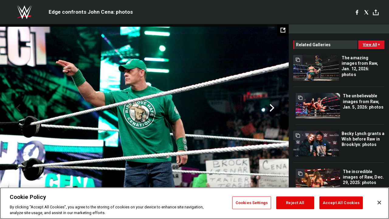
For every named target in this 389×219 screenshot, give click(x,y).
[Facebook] (357, 12)
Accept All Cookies (341, 202)
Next (271, 108)
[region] (194, 203)
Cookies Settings (252, 202)
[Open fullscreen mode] (283, 30)
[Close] (379, 202)
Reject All (295, 202)
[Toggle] (375, 12)
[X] (366, 12)
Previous (17, 108)
